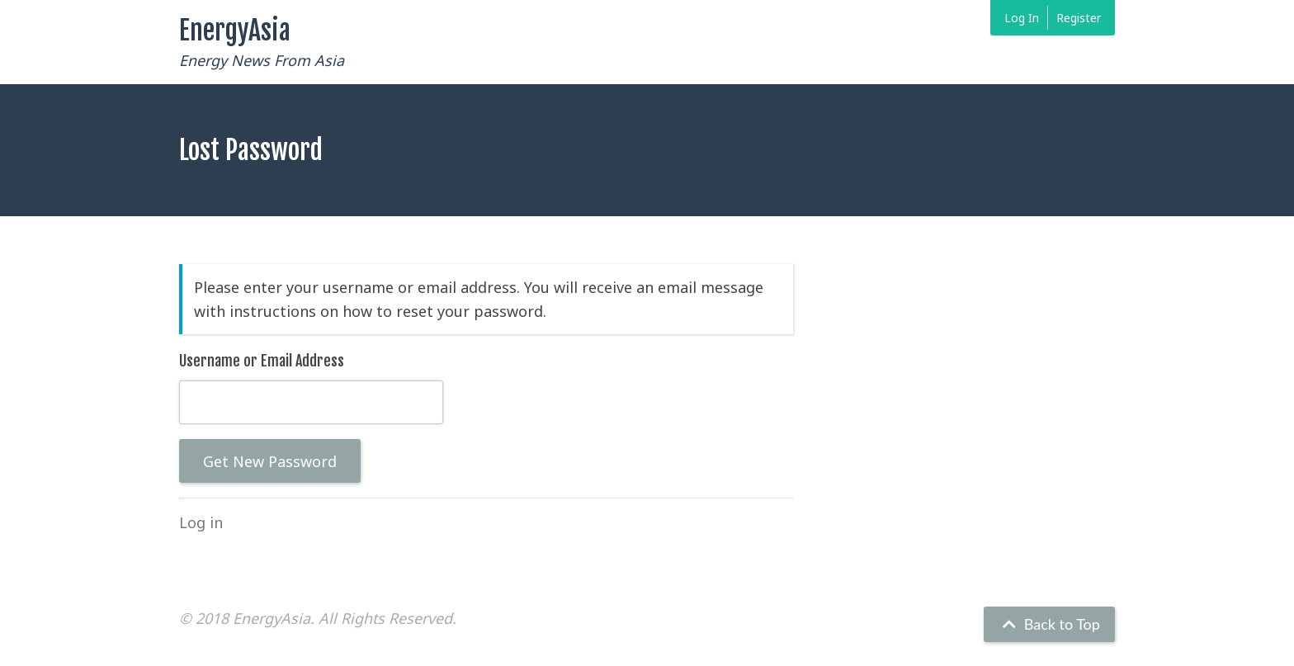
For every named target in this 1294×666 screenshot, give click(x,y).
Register (1078, 18)
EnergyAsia (234, 30)
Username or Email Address (261, 361)
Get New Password (270, 461)
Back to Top (1049, 624)
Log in (201, 522)
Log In (1021, 18)
